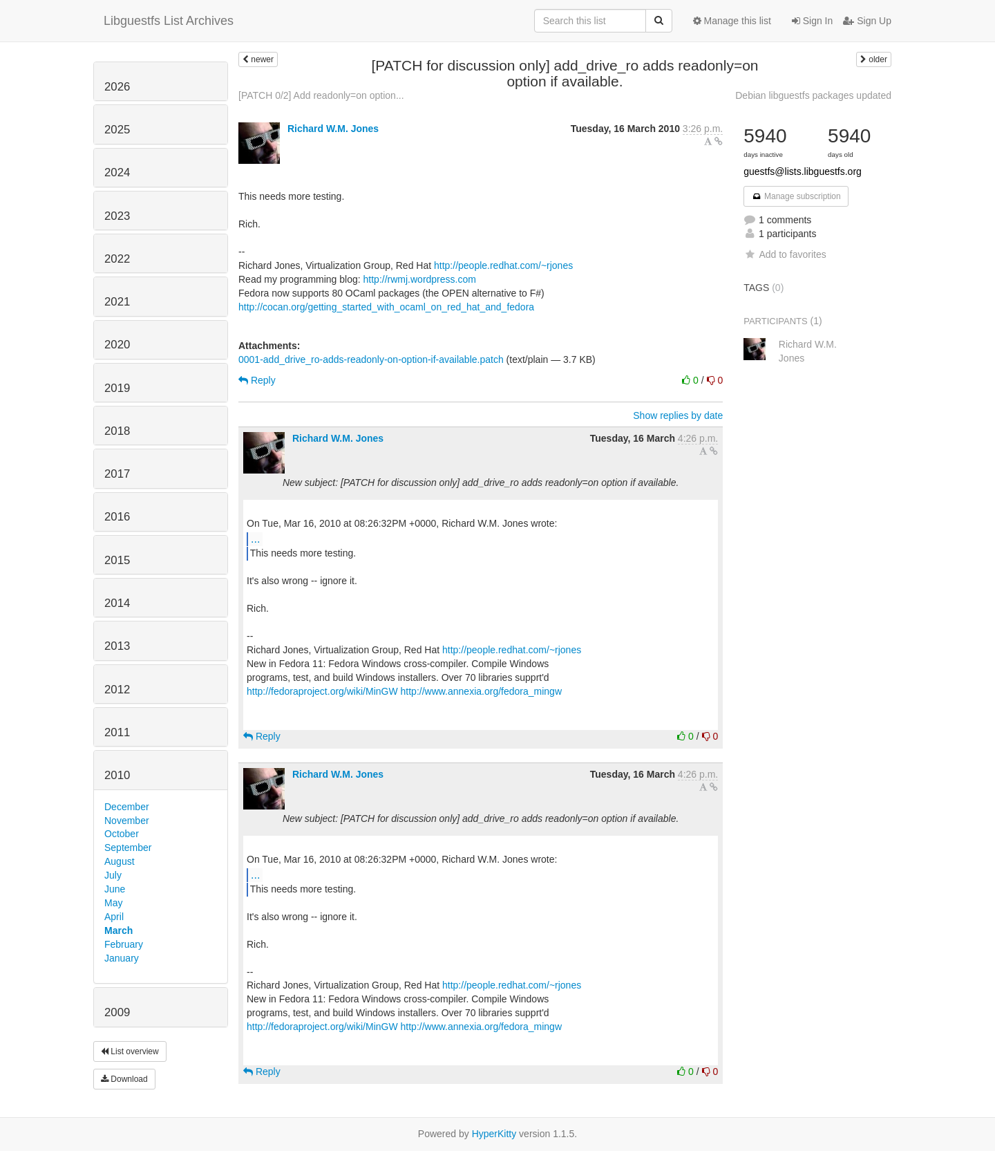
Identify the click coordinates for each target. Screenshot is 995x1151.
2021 (117, 301)
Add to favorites (784, 254)
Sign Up (867, 20)
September (127, 847)
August (119, 861)
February (123, 944)
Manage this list (732, 20)
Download (124, 1079)
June (114, 889)
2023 (117, 216)
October (121, 833)
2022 (117, 258)
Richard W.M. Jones (333, 128)
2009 (117, 1012)
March (118, 930)
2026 (117, 86)
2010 (117, 775)
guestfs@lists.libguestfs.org (802, 171)
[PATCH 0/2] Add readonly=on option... (321, 95)
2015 (117, 560)
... (255, 538)
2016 (117, 516)
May (113, 902)
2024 (117, 172)
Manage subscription (796, 196)
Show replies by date (678, 415)
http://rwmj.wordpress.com (419, 279)
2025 (117, 129)
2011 (117, 732)
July (113, 875)
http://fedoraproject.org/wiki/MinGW (322, 691)
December (126, 806)
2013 (117, 646)
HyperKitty (494, 1133)
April (114, 916)
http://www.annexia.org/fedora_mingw (481, 691)
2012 (117, 689)
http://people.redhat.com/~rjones (503, 265)
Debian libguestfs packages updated (813, 95)
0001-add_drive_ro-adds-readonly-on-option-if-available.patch (371, 359)
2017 (117, 473)
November (126, 820)
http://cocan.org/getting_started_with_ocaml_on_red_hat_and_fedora (386, 306)
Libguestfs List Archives (169, 21)
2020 (117, 344)
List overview (130, 1051)
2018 (117, 431)
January (121, 958)
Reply (257, 380)
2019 (117, 388)
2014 (117, 603)
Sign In (812, 20)
